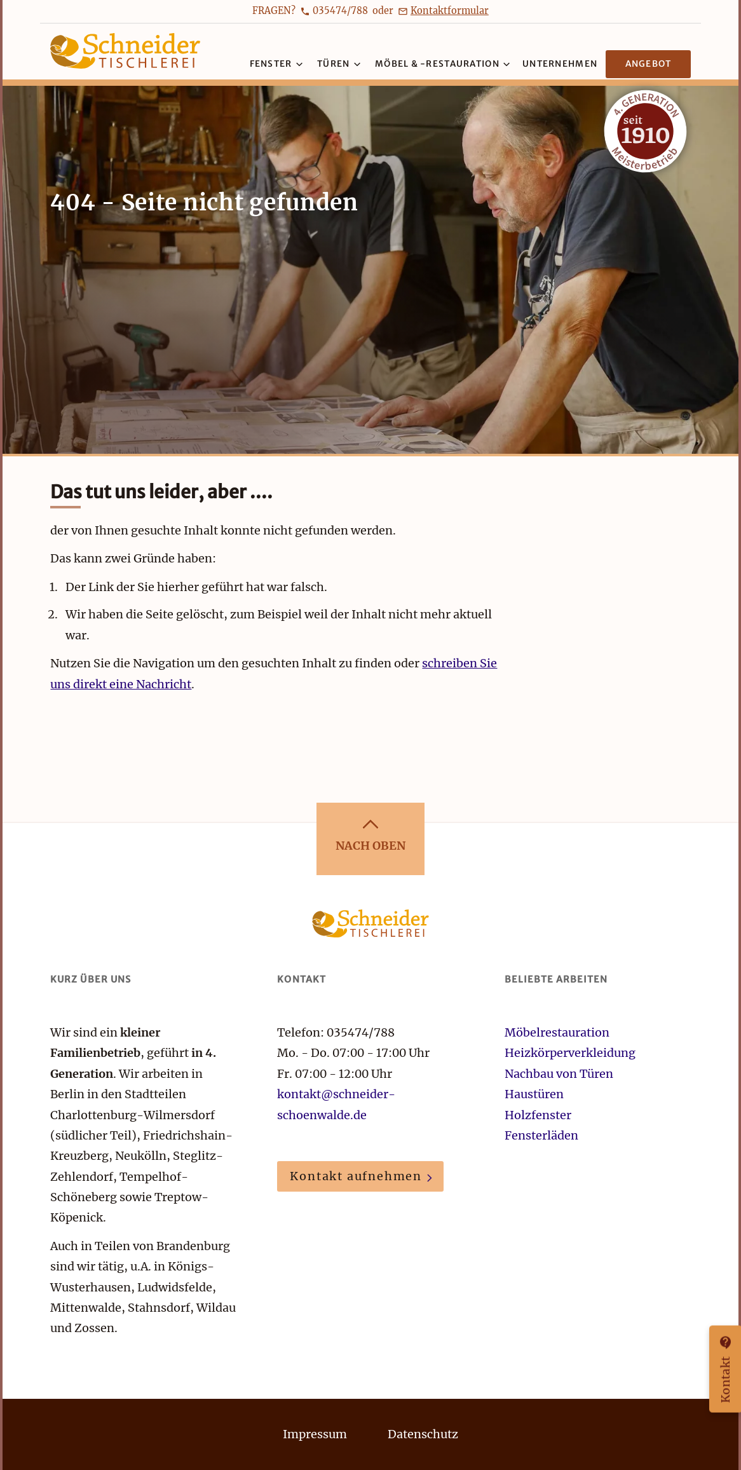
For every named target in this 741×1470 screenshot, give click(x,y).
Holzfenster (538, 1115)
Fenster (276, 63)
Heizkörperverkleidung (570, 1052)
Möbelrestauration (558, 1032)
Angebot (648, 63)
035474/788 (340, 11)
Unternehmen (559, 63)
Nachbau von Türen (559, 1073)
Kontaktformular (450, 11)
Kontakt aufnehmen (356, 1176)
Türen (338, 63)
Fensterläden (541, 1135)
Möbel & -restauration (442, 63)
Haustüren (534, 1094)
